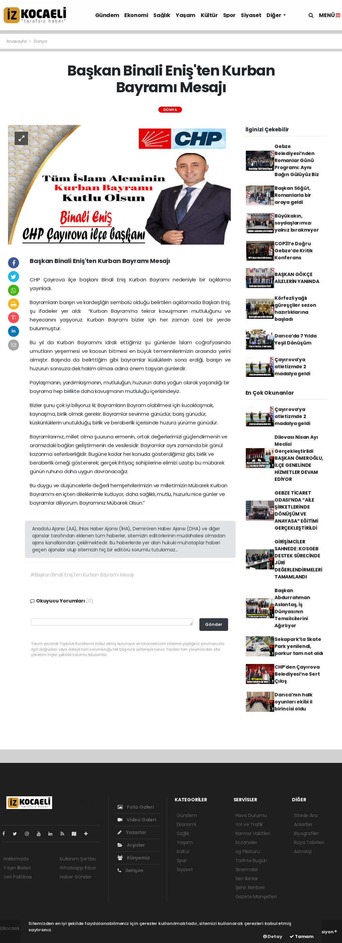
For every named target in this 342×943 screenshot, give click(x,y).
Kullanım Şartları (78, 858)
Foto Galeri (136, 807)
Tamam (302, 936)
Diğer (274, 15)
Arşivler (131, 845)
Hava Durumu (251, 815)
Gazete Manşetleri (256, 896)
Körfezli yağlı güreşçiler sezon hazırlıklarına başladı (295, 308)
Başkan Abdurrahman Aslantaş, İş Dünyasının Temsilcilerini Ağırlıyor (292, 608)
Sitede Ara (305, 815)
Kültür (209, 15)
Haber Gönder (76, 876)
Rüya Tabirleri (309, 842)
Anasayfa (16, 41)
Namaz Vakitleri (252, 833)
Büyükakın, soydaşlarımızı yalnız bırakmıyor (297, 223)
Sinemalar (246, 869)
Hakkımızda (16, 858)
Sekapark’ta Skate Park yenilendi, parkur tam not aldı (299, 646)
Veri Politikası (17, 876)
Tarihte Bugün (251, 860)
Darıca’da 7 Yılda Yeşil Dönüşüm (296, 339)
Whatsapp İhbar (78, 867)
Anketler (303, 824)
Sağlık (161, 15)
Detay (272, 936)
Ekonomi (136, 15)
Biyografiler (306, 833)
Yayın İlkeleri (16, 867)
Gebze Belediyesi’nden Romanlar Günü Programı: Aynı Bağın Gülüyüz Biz (297, 160)
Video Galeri (137, 819)
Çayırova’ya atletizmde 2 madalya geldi (292, 366)
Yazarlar (132, 832)
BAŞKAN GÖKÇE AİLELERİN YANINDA (297, 278)
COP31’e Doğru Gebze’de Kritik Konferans (294, 250)
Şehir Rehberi (250, 887)
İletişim (130, 870)
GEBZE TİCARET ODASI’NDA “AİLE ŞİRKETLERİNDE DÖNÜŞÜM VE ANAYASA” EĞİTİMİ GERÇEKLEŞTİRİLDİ (296, 510)
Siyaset (251, 15)
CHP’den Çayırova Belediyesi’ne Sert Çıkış (297, 674)
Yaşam (185, 15)
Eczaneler (246, 842)
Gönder (213, 624)
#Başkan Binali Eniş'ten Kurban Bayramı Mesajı (82, 574)
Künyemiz (134, 857)
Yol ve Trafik (249, 824)
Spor (229, 15)
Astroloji (302, 851)
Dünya (40, 41)
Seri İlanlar (246, 878)
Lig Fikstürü (247, 851)
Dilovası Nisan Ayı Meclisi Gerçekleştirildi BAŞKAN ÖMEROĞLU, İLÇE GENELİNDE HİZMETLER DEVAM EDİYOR (299, 458)
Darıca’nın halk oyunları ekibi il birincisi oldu (294, 701)
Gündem (107, 15)
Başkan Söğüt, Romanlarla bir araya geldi (293, 195)
